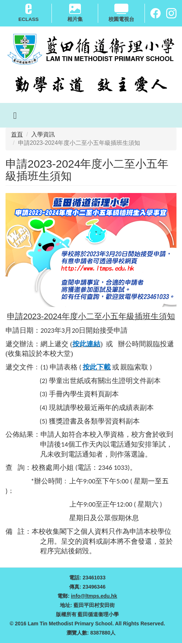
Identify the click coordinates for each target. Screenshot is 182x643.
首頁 (17, 134)
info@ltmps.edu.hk (94, 596)
